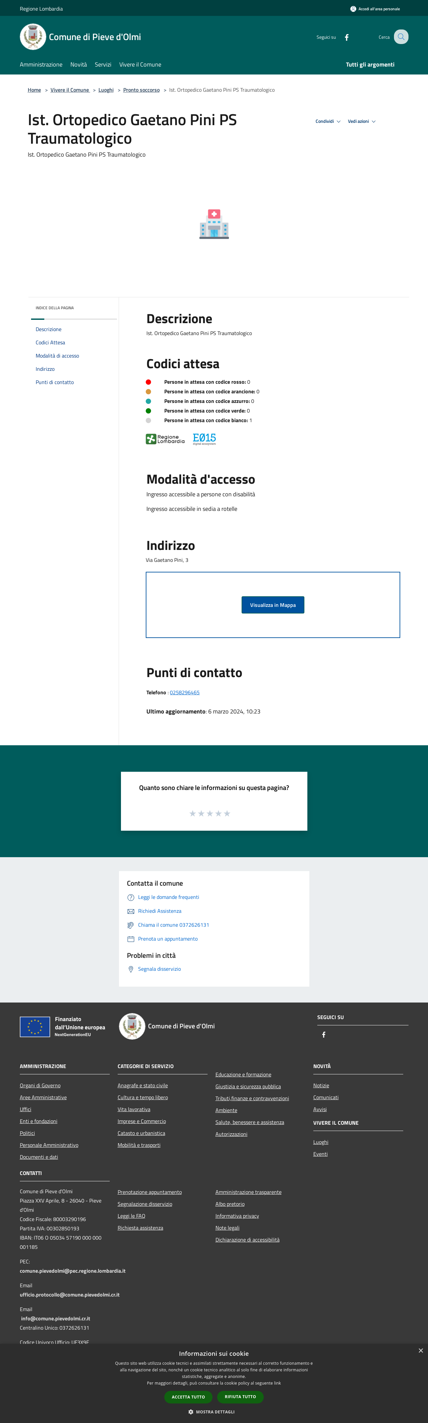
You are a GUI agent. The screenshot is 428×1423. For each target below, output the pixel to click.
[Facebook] (341, 36)
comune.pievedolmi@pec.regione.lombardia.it (73, 1271)
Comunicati (326, 1097)
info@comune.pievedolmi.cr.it (55, 1318)
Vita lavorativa (134, 1109)
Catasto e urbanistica (141, 1133)
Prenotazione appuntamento (150, 1192)
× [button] (420, 1351)
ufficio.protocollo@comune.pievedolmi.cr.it (70, 1295)
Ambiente (226, 1110)
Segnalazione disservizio (145, 1204)
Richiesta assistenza (140, 1228)
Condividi (329, 121)
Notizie (321, 1085)
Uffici (25, 1109)
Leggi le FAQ (131, 1216)
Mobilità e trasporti (139, 1145)
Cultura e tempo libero (143, 1097)
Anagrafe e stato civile (143, 1085)
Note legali (227, 1228)
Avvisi (320, 1109)
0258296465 (185, 692)
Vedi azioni (363, 121)
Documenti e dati (39, 1157)
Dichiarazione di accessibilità (247, 1240)
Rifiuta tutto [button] (240, 1396)
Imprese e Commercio (142, 1121)
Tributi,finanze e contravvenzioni (252, 1098)
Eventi (320, 1154)
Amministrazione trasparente (248, 1192)
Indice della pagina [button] (55, 308)
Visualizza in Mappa (273, 605)
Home (34, 90)
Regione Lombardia (41, 9)
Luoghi (106, 90)
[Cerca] (401, 37)
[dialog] (214, 1383)
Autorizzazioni (231, 1134)
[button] (214, 1411)
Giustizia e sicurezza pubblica (248, 1086)
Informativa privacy (237, 1216)
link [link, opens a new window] (277, 1383)
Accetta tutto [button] (188, 1397)
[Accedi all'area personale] (375, 9)
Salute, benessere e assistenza (249, 1122)
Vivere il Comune (70, 90)
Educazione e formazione (243, 1074)
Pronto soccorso (141, 90)
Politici (27, 1133)
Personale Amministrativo (49, 1145)
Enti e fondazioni (39, 1121)
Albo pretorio (230, 1204)
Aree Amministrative (43, 1097)
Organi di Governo (40, 1085)
